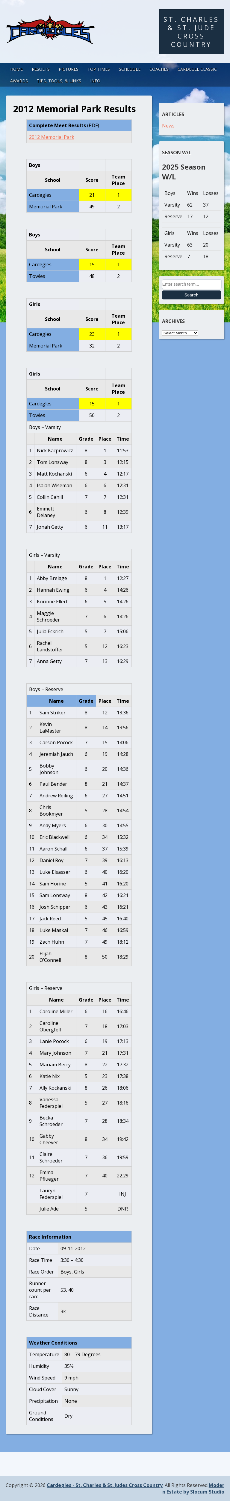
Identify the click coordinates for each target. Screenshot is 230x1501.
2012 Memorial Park (51, 137)
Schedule (129, 69)
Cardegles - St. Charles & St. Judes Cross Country (105, 1485)
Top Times (98, 69)
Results (41, 69)
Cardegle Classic (197, 69)
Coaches (159, 69)
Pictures (68, 69)
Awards (19, 81)
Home (16, 69)
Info (95, 81)
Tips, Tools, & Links (59, 81)
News (168, 125)
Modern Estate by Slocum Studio (193, 1488)
